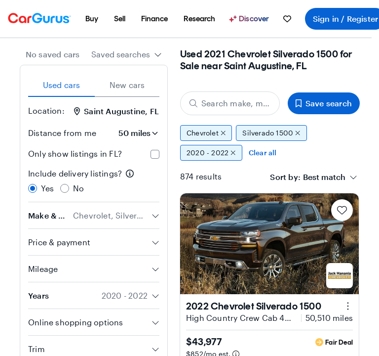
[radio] (32, 188)
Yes (47, 188)
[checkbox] (155, 154)
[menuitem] (91, 19)
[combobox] (126, 54)
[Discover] (250, 19)
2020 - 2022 (211, 152)
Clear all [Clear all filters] (263, 152)
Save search (324, 103)
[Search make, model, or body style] (230, 103)
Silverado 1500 (271, 133)
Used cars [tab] (61, 84)
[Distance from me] (131, 133)
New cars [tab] (127, 84)
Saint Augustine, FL (116, 111)
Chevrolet (206, 133)
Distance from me (62, 132)
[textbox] (324, 177)
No (78, 188)
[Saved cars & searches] (287, 19)
